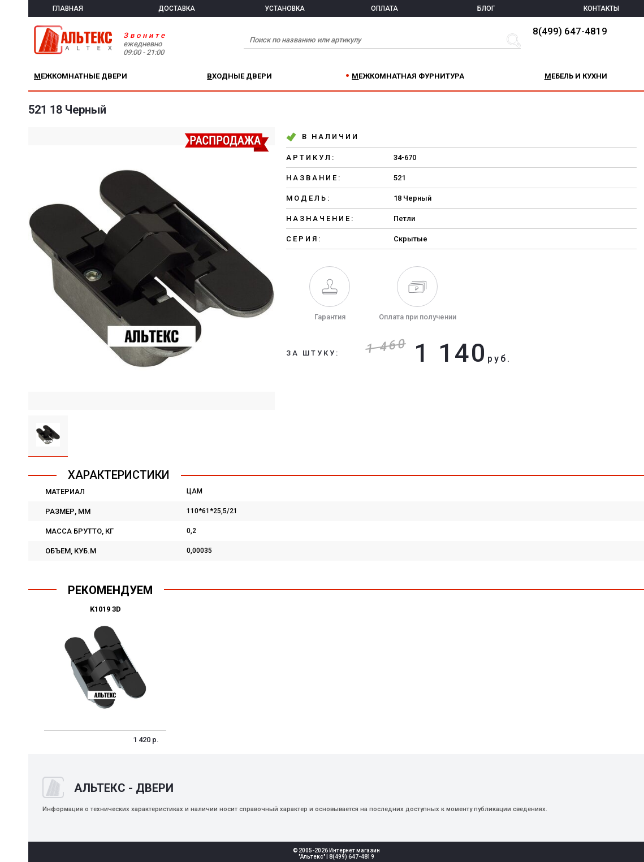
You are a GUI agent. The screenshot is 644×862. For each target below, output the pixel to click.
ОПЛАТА (384, 8)
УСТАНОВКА (285, 8)
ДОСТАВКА (176, 8)
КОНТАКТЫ (601, 8)
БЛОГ (486, 8)
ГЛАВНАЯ (68, 8)
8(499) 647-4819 (570, 31)
